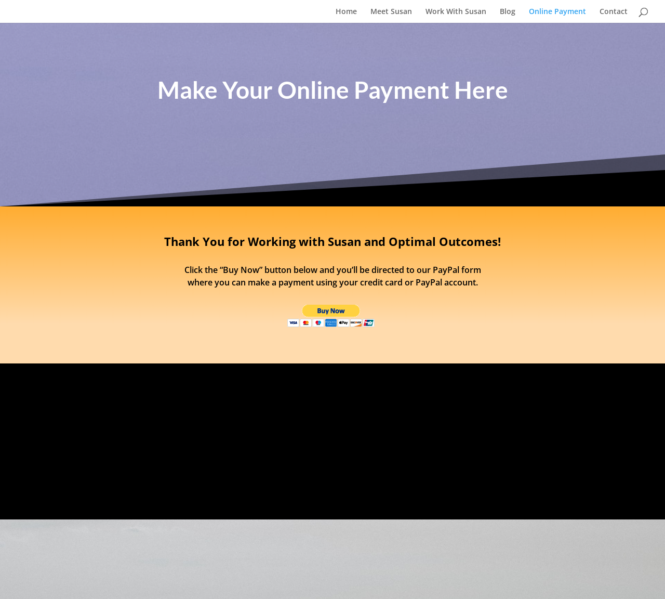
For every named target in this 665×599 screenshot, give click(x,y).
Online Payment (557, 12)
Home (346, 12)
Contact (614, 12)
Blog (507, 12)
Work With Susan (455, 12)
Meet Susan (391, 12)
